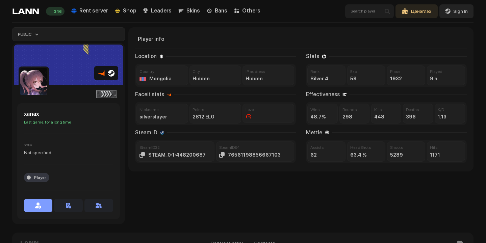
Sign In (456, 11)
